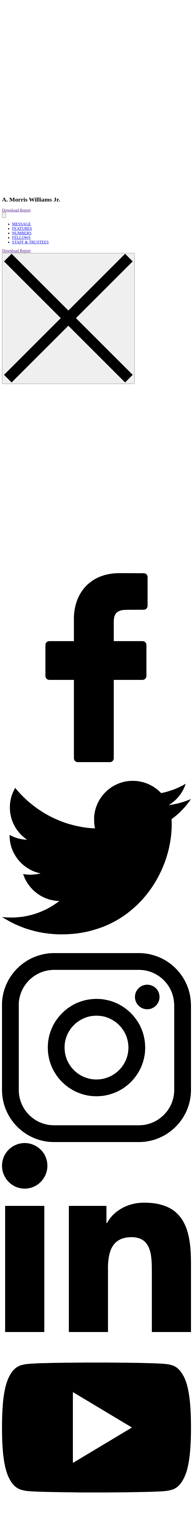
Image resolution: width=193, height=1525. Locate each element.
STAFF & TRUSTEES (30, 242)
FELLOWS (21, 237)
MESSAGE (21, 224)
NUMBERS (21, 233)
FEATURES (22, 228)
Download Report (16, 210)
